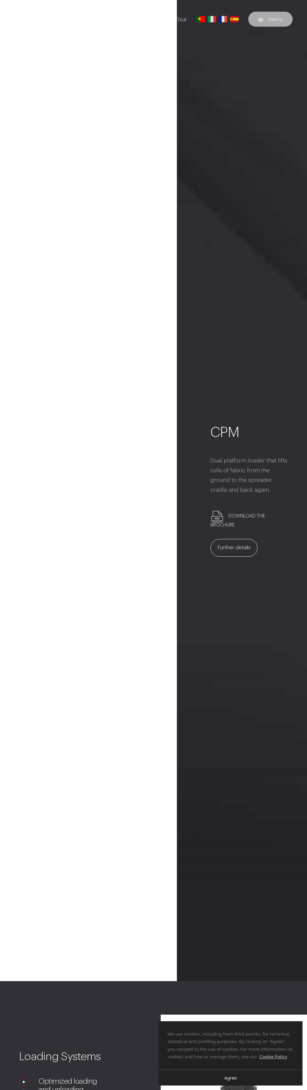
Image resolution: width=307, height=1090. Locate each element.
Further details (237, 549)
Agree (230, 1078)
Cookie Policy (273, 1056)
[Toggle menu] (270, 19)
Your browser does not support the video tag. (88, 937)
